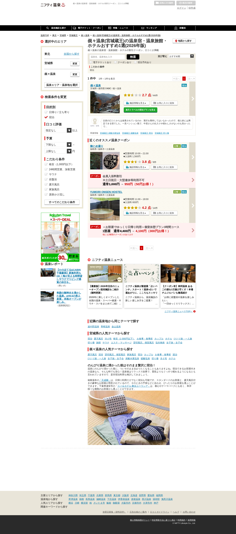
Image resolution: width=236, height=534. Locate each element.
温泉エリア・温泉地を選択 (62, 84)
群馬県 (108, 495)
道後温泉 (135, 499)
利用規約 (181, 520)
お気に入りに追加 (165, 103)
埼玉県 (82, 495)
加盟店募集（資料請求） (114, 512)
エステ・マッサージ (121, 342)
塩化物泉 (160, 342)
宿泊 (90, 338)
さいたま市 (99, 503)
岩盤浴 (53, 179)
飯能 (109, 503)
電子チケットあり (102, 62)
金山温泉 (116, 326)
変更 (75, 63)
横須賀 (84, 503)
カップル (159, 338)
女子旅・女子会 (174, 342)
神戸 (156, 503)
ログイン (181, 8)
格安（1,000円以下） (124, 338)
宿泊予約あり (144, 62)
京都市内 (136, 503)
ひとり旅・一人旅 (183, 338)
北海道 (133, 495)
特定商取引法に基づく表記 (163, 520)
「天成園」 (105, 380)
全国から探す (71, 53)
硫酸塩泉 (145, 358)
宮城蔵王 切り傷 (162, 133)
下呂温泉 (111, 499)
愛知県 (151, 495)
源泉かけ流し (57, 194)
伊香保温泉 (123, 499)
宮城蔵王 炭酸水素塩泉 (110, 133)
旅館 (98, 342)
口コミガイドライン (159, 512)
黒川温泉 (146, 499)
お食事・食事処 (145, 338)
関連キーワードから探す (54, 506)
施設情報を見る (137, 103)
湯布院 (156, 499)
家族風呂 (131, 354)
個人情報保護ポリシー (140, 520)
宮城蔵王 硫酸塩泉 (130, 133)
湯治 (175, 354)
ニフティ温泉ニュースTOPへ (178, 311)
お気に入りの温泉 (164, 3)
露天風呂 (98, 338)
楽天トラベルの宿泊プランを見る (140, 110)
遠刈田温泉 (93, 326)
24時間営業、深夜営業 (62, 169)
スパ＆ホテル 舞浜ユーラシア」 (134, 386)
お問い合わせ (189, 512)
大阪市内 (125, 503)
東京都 (116, 495)
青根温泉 (105, 326)
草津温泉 (73, 499)
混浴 (100, 354)
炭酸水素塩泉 (132, 358)
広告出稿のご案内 (138, 512)
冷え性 (108, 338)
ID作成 (192, 8)
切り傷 (91, 342)
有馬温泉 (90, 499)
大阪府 (125, 495)
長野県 (142, 495)
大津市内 (147, 503)
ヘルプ (176, 512)
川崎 (77, 503)
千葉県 (91, 495)
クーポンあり (124, 62)
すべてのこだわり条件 (62, 202)
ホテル (168, 338)
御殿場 (116, 503)
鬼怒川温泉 (167, 499)
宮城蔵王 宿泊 (146, 133)
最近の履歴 (186, 3)
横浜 (71, 503)
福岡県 (159, 495)
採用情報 (192, 520)
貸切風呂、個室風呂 (143, 342)
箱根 (81, 499)
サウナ (105, 342)
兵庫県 (99, 495)
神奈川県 (73, 495)
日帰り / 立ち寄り (59, 112)
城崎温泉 (101, 499)
